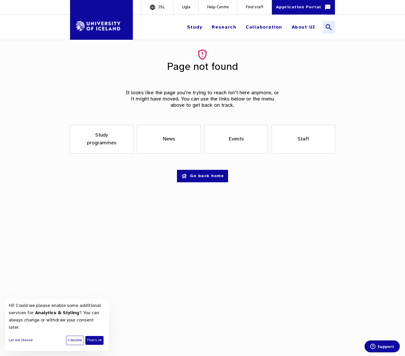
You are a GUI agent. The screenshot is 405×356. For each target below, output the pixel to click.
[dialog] (57, 325)
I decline (75, 340)
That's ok (94, 340)
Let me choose (21, 340)
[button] (195, 27)
